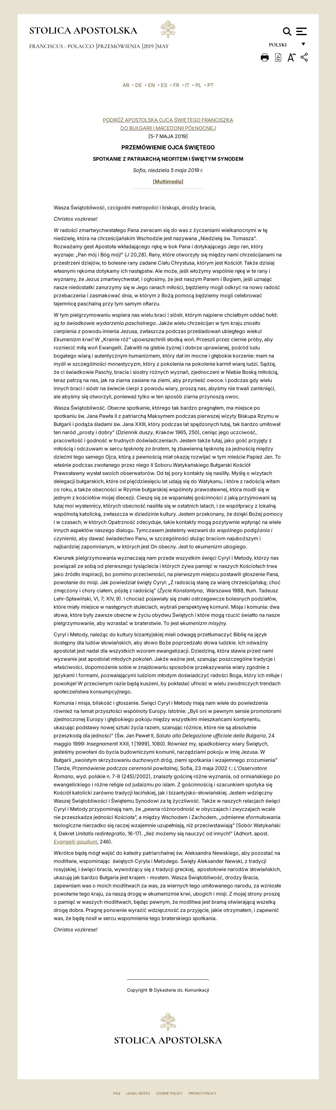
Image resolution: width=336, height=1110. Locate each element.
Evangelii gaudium (75, 841)
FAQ (116, 1093)
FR (176, 85)
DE (138, 85)
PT (210, 85)
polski (282, 46)
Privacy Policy (202, 1093)
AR (126, 85)
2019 (149, 46)
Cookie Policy (169, 1093)
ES (164, 85)
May (163, 46)
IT (187, 85)
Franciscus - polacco (62, 46)
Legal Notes (138, 1093)
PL (198, 85)
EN (151, 85)
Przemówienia (119, 46)
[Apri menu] (301, 31)
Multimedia (168, 181)
